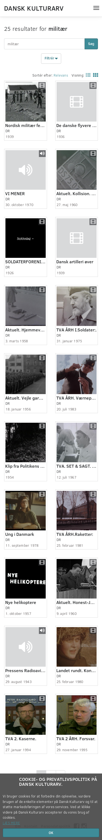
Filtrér (51, 58)
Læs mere (11, 822)
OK (51, 832)
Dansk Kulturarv (33, 8)
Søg (91, 43)
